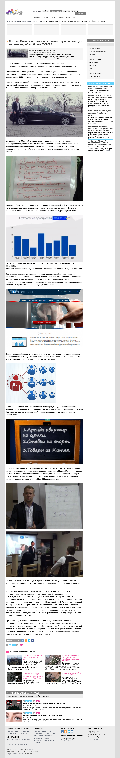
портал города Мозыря (14, 13)
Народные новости (95, 73)
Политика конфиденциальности (17, 742)
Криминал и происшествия (97, 51)
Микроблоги (38, 740)
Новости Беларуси (95, 59)
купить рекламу (93, 739)
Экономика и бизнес (95, 71)
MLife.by (46, 11)
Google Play (65, 740)
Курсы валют (38, 736)
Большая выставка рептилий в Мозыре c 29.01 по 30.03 (100, 87)
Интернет (75, 11)
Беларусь (66, 11)
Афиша (53, 18)
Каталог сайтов (49, 740)
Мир (90, 57)
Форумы (46, 738)
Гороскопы (37, 743)
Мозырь (31, 749)
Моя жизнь (36, 18)
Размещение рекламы (22, 739)
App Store (72, 740)
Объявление (25, 731)
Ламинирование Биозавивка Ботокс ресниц (42, 715)
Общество (92, 65)
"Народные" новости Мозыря (25, 693)
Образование (93, 62)
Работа (50, 731)
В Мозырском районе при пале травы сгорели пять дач (32, 657)
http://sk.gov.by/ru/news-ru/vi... (46, 52)
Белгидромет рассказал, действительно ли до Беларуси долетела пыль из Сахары (100, 128)
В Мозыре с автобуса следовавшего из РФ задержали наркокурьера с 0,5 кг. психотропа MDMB (33, 675)
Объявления (38, 733)
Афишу (16, 731)
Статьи (46, 733)
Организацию (11, 733)
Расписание (48, 736)
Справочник (38, 738)
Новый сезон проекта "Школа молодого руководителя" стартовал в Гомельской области (99, 112)
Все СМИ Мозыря (94, 76)
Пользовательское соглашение (17, 744)
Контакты (10, 739)
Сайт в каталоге (23, 733)
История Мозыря (94, 48)
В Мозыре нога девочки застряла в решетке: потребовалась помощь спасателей (70, 658)
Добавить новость (100, 40)
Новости (45, 18)
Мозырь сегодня (64, 18)
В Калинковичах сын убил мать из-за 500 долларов (71, 674)
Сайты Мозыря (55, 11)
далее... (102, 92)
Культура (92, 54)
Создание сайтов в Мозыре (15, 754)
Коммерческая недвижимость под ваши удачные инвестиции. (100, 96)
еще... (75, 18)
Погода (52, 733)
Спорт (91, 68)
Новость (10, 731)
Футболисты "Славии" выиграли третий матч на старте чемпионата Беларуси (99, 142)
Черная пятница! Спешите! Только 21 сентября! (44, 703)
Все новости (12, 696)
